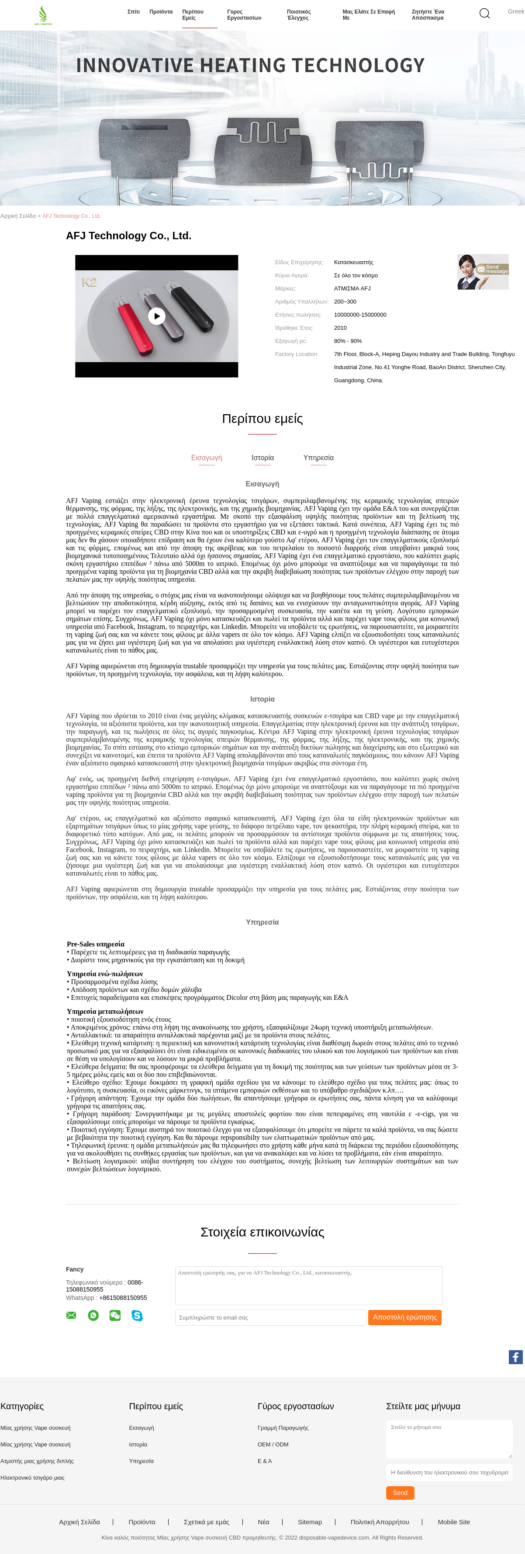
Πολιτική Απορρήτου (380, 1522)
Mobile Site (454, 1522)
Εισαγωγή (141, 1428)
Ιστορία (138, 1444)
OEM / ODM (273, 1444)
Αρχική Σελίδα (79, 1522)
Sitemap (310, 1522)
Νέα (263, 1522)
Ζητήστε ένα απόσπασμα (428, 15)
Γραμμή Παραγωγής (283, 1428)
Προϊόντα (161, 12)
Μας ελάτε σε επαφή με (369, 15)
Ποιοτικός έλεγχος (299, 15)
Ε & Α (265, 1461)
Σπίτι (134, 12)
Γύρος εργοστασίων (244, 15)
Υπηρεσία (141, 1461)
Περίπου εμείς (192, 15)
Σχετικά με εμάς (206, 1522)
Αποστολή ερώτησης (405, 1317)
